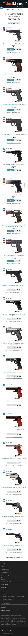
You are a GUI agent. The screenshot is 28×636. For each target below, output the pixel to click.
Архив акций (3, 607)
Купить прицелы (4, 609)
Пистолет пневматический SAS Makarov (14, 74)
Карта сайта (3, 579)
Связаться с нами (4, 577)
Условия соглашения (5, 610)
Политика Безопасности (6, 572)
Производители (4, 606)
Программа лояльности (6, 568)
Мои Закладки (4, 587)
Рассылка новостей (5, 588)
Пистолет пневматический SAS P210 (14, 401)
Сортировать (12, 23)
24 (18, 23)
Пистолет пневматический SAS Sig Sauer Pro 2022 (14, 134)
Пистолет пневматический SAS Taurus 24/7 (14, 255)
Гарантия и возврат (5, 571)
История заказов (4, 585)
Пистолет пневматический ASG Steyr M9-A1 (14, 285)
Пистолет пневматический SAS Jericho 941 (14, 372)
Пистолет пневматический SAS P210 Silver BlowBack (14, 458)
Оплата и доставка (5, 569)
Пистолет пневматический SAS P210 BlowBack (14, 429)
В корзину (10, 49)
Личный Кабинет (4, 584)
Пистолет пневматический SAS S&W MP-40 (14, 104)
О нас (2, 566)
